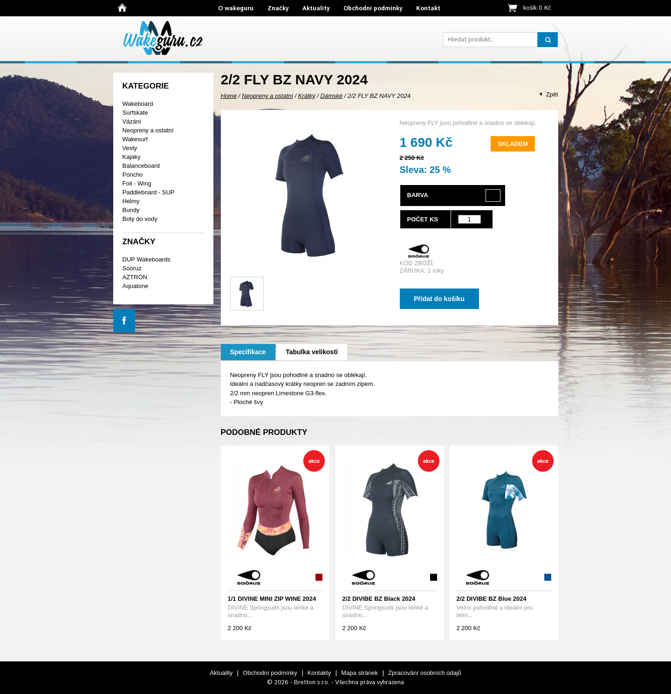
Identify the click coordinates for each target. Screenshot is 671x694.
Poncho (133, 174)
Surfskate (135, 112)
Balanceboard (141, 165)
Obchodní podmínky (372, 8)
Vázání (132, 121)
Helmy (131, 201)
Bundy (131, 209)
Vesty (130, 147)
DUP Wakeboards (147, 259)
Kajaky (132, 156)
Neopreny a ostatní (148, 130)
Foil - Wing (137, 183)
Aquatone (136, 285)
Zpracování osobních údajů (424, 672)
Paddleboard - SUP (149, 192)
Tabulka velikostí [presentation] (312, 352)
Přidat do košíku (439, 298)
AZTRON (135, 277)
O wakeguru (235, 8)
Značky (277, 8)
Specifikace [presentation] (248, 352)
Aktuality (315, 8)
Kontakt (428, 8)
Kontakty (319, 672)
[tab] (248, 352)
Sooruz (132, 268)
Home (229, 95)
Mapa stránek (359, 672)
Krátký (306, 95)
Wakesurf (135, 139)
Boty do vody (140, 218)
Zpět (552, 94)
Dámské (331, 95)
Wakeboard (138, 103)
